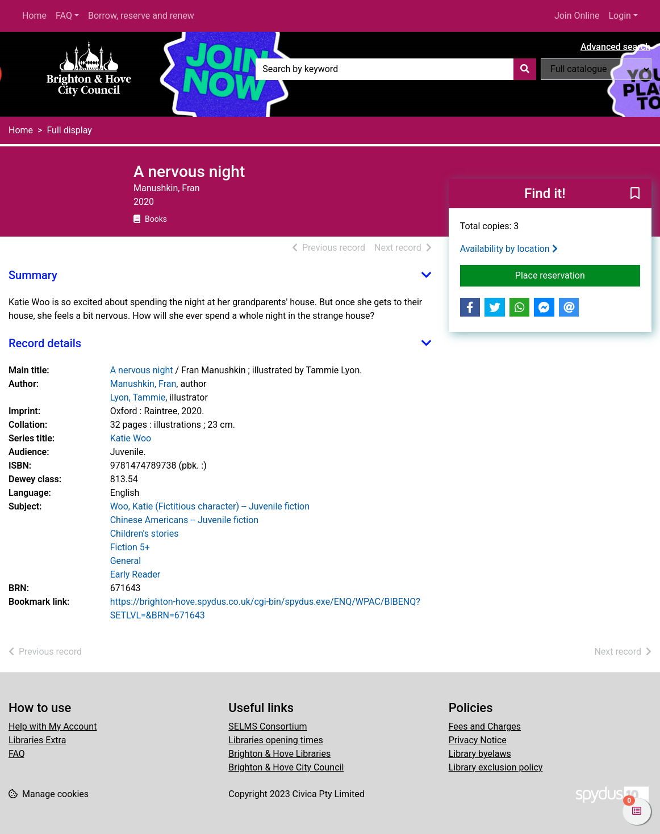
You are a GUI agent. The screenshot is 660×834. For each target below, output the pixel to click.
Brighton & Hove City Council (286, 767)
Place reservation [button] (577, 274)
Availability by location (509, 248)
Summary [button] (33, 275)
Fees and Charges (485, 726)
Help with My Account (53, 726)
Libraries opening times (275, 740)
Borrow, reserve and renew (141, 15)
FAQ (64, 15)
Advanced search (615, 46)
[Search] (524, 69)
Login (619, 15)
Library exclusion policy (496, 767)
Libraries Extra (37, 740)
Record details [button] (45, 343)
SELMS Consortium (267, 726)
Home (34, 15)
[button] (635, 194)
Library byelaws (480, 753)
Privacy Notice (478, 740)
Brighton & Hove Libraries (279, 753)
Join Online (577, 15)
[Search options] (596, 69)
